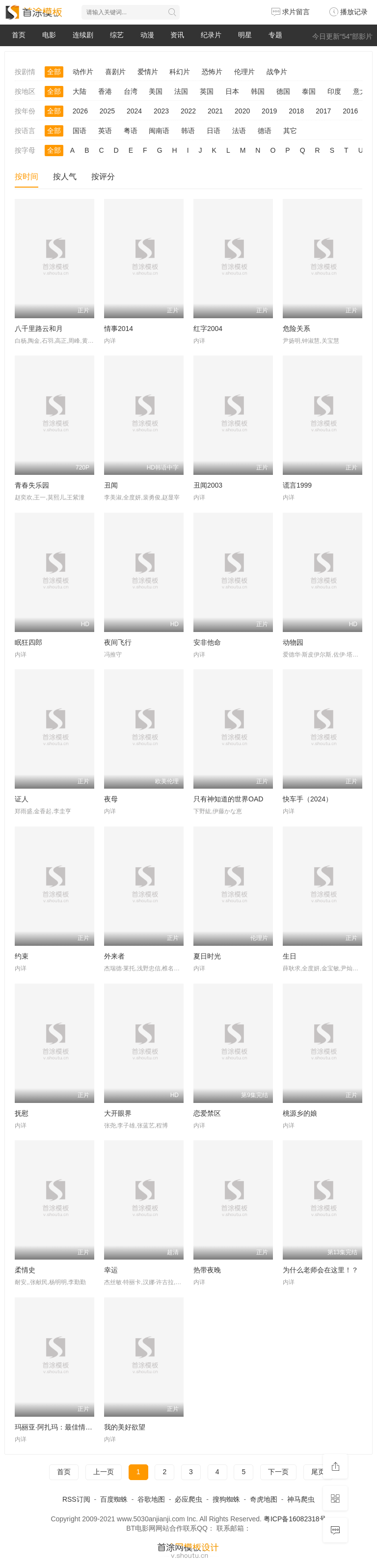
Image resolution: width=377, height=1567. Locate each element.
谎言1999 (297, 485)
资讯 (177, 35)
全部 (54, 72)
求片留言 (290, 12)
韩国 (258, 91)
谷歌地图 (151, 1499)
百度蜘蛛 (114, 1499)
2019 (269, 111)
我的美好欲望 (124, 1427)
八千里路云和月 (39, 328)
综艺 (117, 35)
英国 (207, 91)
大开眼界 (118, 1113)
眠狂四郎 (28, 642)
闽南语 (159, 131)
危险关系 (296, 328)
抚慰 (21, 1113)
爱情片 (147, 72)
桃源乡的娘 (300, 1113)
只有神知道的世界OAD (228, 799)
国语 (79, 131)
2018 (296, 111)
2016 (350, 111)
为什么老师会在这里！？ (320, 1270)
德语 (264, 131)
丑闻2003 (207, 485)
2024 (134, 111)
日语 (213, 131)
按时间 (26, 176)
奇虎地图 (263, 1499)
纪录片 (211, 35)
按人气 (65, 176)
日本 (232, 91)
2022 (188, 111)
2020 (242, 111)
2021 (215, 111)
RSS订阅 (76, 1499)
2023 (161, 111)
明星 (245, 35)
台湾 (130, 91)
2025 (107, 111)
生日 (289, 956)
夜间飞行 (118, 642)
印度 (334, 91)
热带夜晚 (207, 1270)
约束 (21, 956)
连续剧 (83, 35)
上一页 (103, 1472)
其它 (290, 131)
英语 (105, 131)
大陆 (79, 91)
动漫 (147, 35)
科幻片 (179, 72)
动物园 (293, 642)
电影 (49, 35)
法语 (239, 131)
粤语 (130, 131)
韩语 (188, 131)
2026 (80, 111)
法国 (181, 91)
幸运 (111, 1270)
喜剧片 (115, 72)
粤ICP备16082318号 (295, 1519)
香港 (105, 91)
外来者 (114, 956)
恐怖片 (212, 72)
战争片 (277, 72)
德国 (283, 91)
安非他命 (207, 642)
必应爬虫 (188, 1499)
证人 (21, 799)
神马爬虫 (301, 1499)
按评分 (103, 176)
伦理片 (244, 72)
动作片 (83, 72)
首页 (19, 35)
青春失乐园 (32, 485)
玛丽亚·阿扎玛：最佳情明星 (57, 1427)
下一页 (278, 1472)
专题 (275, 35)
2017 (323, 111)
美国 (155, 91)
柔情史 (25, 1270)
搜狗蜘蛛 (226, 1499)
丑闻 (111, 485)
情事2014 (118, 328)
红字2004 (207, 328)
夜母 (111, 799)
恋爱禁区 (207, 1113)
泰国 (309, 91)
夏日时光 (207, 956)
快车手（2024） (307, 799)
